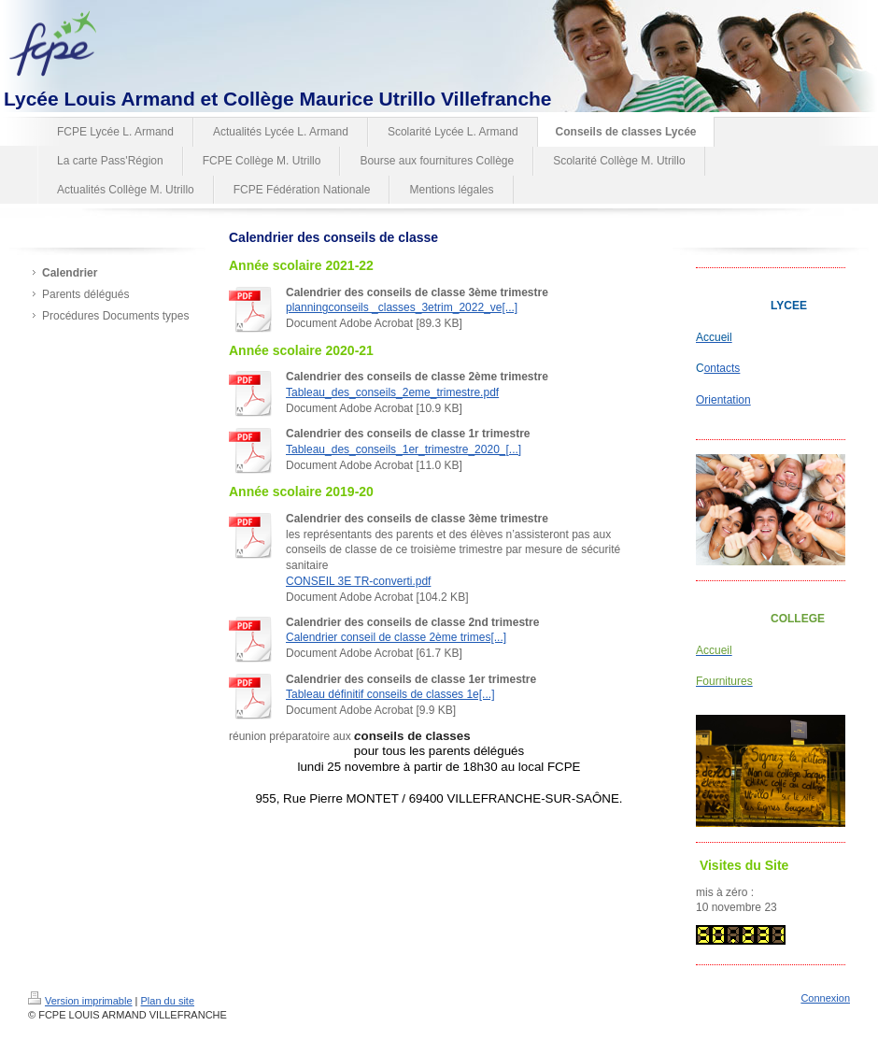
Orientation (723, 399)
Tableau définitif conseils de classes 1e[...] (390, 694)
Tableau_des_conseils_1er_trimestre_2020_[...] (403, 449)
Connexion (825, 998)
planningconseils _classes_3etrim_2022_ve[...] (401, 307)
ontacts (722, 368)
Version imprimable (80, 1000)
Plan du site (167, 1000)
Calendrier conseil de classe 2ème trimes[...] (396, 637)
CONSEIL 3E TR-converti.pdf (358, 581)
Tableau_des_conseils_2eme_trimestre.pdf (392, 392)
